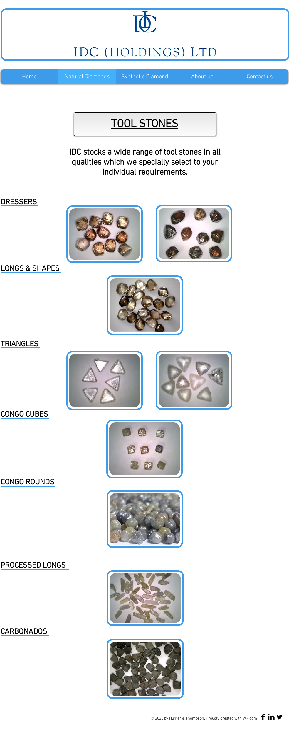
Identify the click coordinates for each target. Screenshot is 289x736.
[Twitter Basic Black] (279, 717)
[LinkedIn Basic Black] (271, 717)
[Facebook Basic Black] (263, 717)
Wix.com (250, 718)
